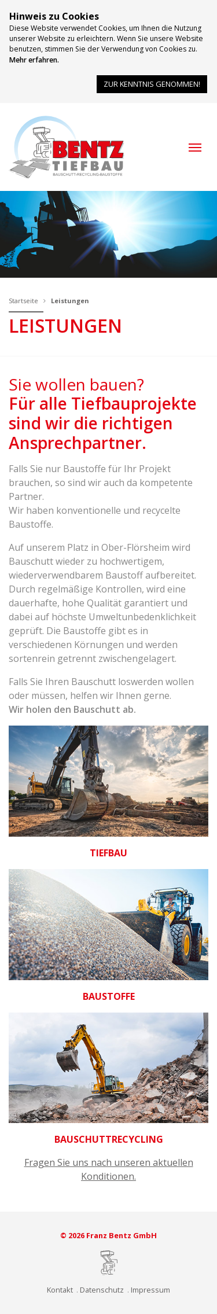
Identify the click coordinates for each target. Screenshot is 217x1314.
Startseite (23, 300)
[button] (195, 147)
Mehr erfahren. (34, 60)
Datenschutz (102, 1289)
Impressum (150, 1289)
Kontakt (60, 1289)
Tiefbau (108, 852)
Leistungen (70, 300)
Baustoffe (109, 996)
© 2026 (108, 1235)
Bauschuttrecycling (108, 1139)
